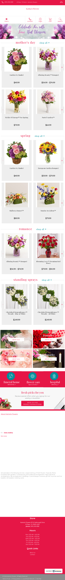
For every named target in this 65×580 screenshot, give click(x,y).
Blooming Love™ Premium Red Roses (48, 262)
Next (62, 67)
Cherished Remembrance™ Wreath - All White (48, 313)
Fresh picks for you (32, 395)
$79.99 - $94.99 (48, 269)
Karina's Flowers (32, 9)
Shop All (43, 42)
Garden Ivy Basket (17, 75)
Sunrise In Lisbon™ (48, 211)
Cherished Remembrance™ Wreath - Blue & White (16, 313)
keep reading (8, 432)
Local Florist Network (28, 578)
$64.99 (48, 125)
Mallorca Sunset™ (17, 211)
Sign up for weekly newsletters (32, 403)
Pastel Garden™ (48, 117)
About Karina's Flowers (9, 414)
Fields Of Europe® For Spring (16, 117)
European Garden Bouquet (48, 168)
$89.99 (17, 218)
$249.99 (16, 319)
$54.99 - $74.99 (48, 82)
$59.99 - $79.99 (48, 175)
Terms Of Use (6, 578)
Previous (2, 67)
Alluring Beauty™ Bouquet (48, 75)
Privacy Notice (16, 578)
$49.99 (17, 82)
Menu (6, 21)
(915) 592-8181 (8, 2)
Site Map (38, 578)
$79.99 (17, 125)
